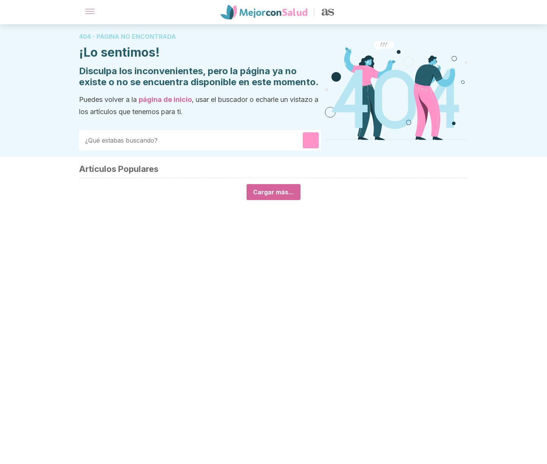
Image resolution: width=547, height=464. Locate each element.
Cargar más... (273, 192)
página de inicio (165, 99)
